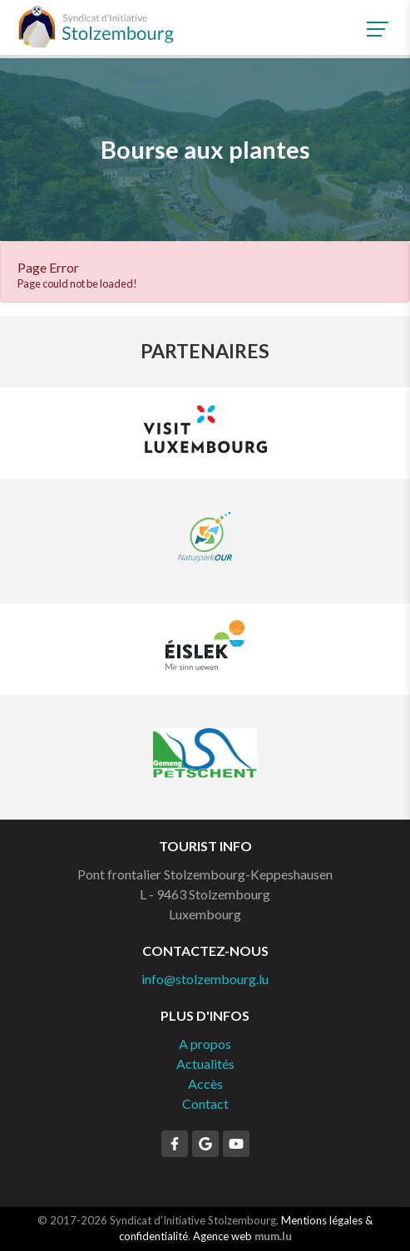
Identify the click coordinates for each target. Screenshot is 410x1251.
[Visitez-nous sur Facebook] (174, 1143)
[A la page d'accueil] (96, 26)
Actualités (205, 1063)
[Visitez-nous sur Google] (205, 1143)
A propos (205, 1044)
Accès (205, 1083)
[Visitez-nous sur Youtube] (236, 1143)
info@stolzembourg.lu (205, 979)
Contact (205, 1103)
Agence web (222, 1236)
